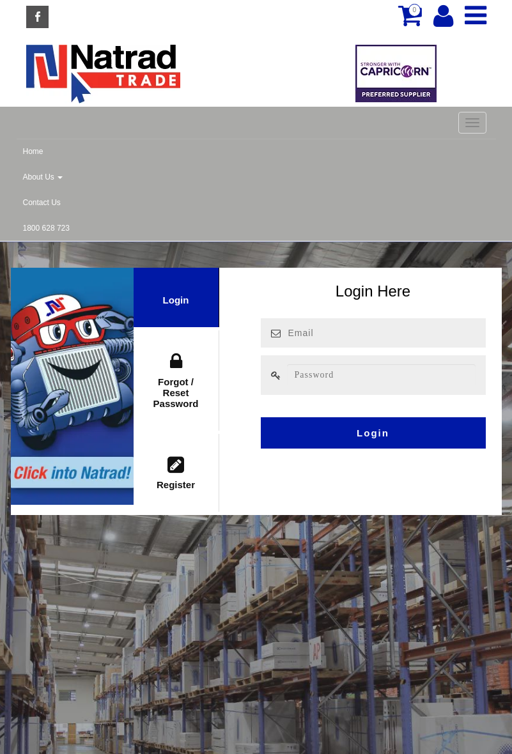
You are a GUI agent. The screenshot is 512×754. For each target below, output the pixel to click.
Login (176, 300)
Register (176, 473)
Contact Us (42, 202)
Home (33, 151)
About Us (43, 177)
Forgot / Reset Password (176, 380)
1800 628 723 (46, 228)
